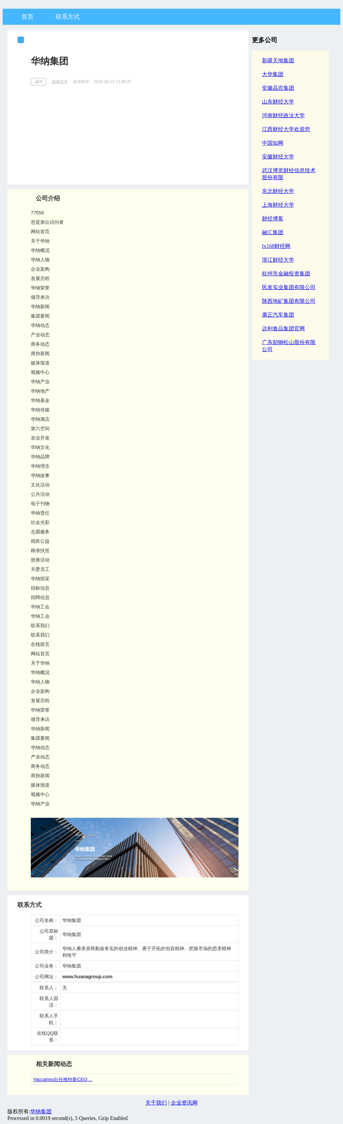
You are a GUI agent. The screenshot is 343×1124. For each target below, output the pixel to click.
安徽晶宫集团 (278, 88)
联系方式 (68, 16)
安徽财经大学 (278, 156)
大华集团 (272, 74)
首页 (27, 16)
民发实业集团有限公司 (289, 287)
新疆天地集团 (278, 60)
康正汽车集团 (278, 315)
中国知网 (272, 143)
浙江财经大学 (278, 260)
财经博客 (272, 218)
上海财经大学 (278, 205)
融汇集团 (272, 232)
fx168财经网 (276, 246)
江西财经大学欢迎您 (286, 129)
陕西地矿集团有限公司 (289, 301)
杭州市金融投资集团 (286, 273)
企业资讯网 (184, 1103)
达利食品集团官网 (283, 328)
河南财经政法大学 (283, 115)
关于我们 (156, 1103)
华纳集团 (41, 1111)
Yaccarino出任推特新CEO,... (62, 1079)
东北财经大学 (278, 191)
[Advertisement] (134, 133)
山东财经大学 (278, 102)
